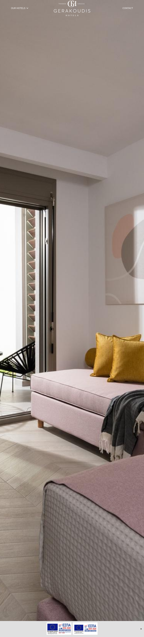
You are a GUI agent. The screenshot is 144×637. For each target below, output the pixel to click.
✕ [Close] (141, 629)
